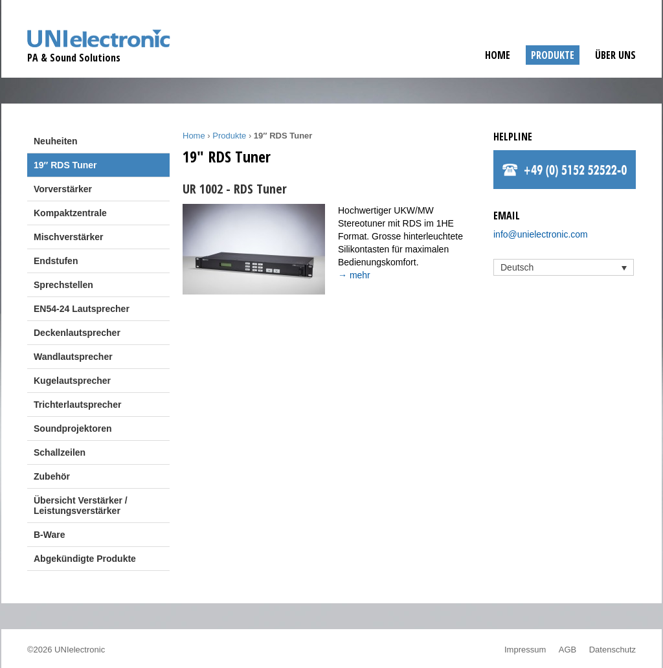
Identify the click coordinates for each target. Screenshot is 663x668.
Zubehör (52, 476)
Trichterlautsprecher (77, 404)
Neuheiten (56, 141)
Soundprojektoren (73, 428)
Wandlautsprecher (73, 356)
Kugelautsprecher (72, 380)
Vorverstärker (63, 189)
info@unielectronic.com (540, 234)
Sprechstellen (63, 285)
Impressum (525, 649)
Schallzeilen (59, 452)
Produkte (552, 55)
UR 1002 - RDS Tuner (235, 188)
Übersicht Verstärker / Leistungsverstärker (81, 505)
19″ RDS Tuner (65, 165)
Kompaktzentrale (70, 213)
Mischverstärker (68, 237)
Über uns (615, 55)
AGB (567, 649)
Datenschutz (612, 649)
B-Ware (49, 534)
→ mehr (354, 275)
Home (497, 55)
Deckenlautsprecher (77, 333)
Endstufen (56, 261)
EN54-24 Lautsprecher (81, 309)
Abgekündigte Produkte (85, 558)
